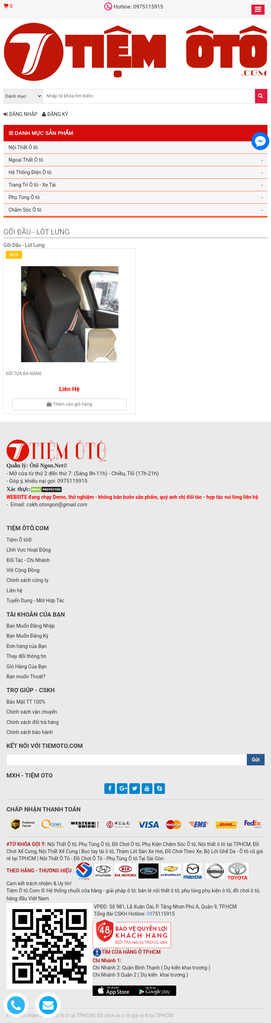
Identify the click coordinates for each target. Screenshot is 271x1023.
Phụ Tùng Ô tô (24, 197)
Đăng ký (55, 114)
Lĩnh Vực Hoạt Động (28, 550)
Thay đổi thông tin (26, 656)
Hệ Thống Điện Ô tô (30, 172)
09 (149, 914)
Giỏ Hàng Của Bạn (26, 666)
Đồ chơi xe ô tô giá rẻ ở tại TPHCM (135, 1015)
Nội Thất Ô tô (23, 147)
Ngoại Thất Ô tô (26, 160)
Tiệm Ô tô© (19, 540)
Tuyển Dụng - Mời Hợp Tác (35, 600)
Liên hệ (69, 389)
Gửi (256, 760)
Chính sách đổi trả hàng (32, 722)
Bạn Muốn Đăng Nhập (30, 626)
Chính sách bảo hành (29, 732)
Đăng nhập (20, 114)
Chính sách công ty (27, 580)
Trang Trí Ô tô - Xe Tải (32, 185)
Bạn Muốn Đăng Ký (27, 636)
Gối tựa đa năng (24, 373)
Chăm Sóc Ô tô (25, 210)
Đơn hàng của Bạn (26, 646)
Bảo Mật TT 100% (25, 702)
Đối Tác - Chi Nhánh (28, 560)
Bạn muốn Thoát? (25, 676)
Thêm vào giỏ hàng (69, 404)
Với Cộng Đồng (23, 570)
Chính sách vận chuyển (31, 712)
